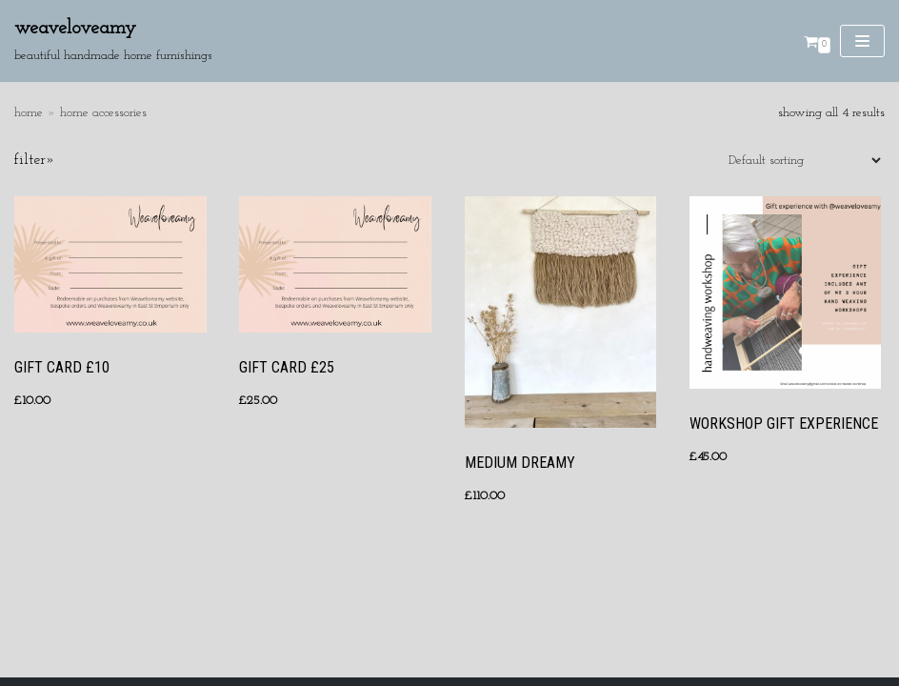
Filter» (34, 160)
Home (28, 113)
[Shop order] (798, 160)
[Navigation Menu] (862, 41)
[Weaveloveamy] (113, 41)
